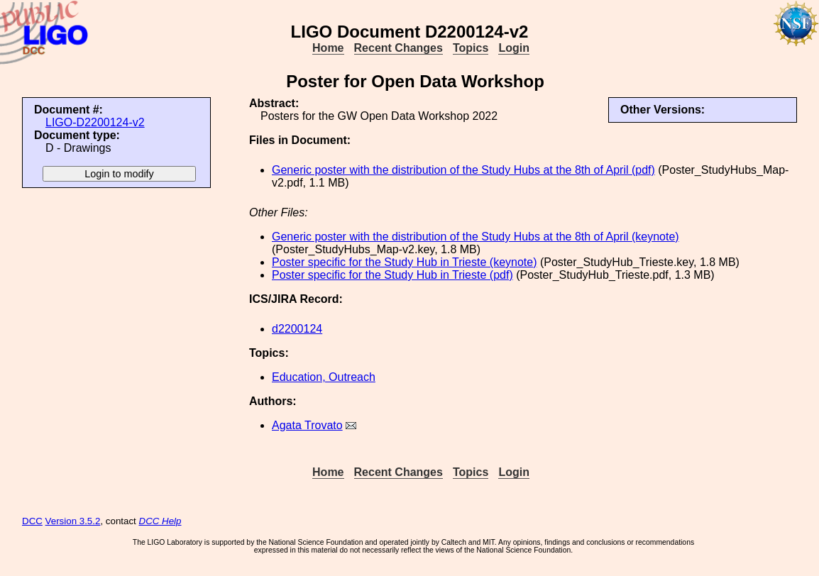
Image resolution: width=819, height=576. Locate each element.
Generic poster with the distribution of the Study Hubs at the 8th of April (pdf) (463, 170)
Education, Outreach (323, 377)
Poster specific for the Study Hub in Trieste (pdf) (392, 275)
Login (513, 48)
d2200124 (297, 329)
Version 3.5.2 (73, 521)
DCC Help (160, 521)
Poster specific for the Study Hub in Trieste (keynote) (404, 262)
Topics (470, 48)
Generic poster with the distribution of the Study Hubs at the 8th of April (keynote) (475, 237)
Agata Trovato (307, 425)
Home (327, 48)
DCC (32, 521)
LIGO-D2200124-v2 (95, 122)
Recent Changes (398, 48)
